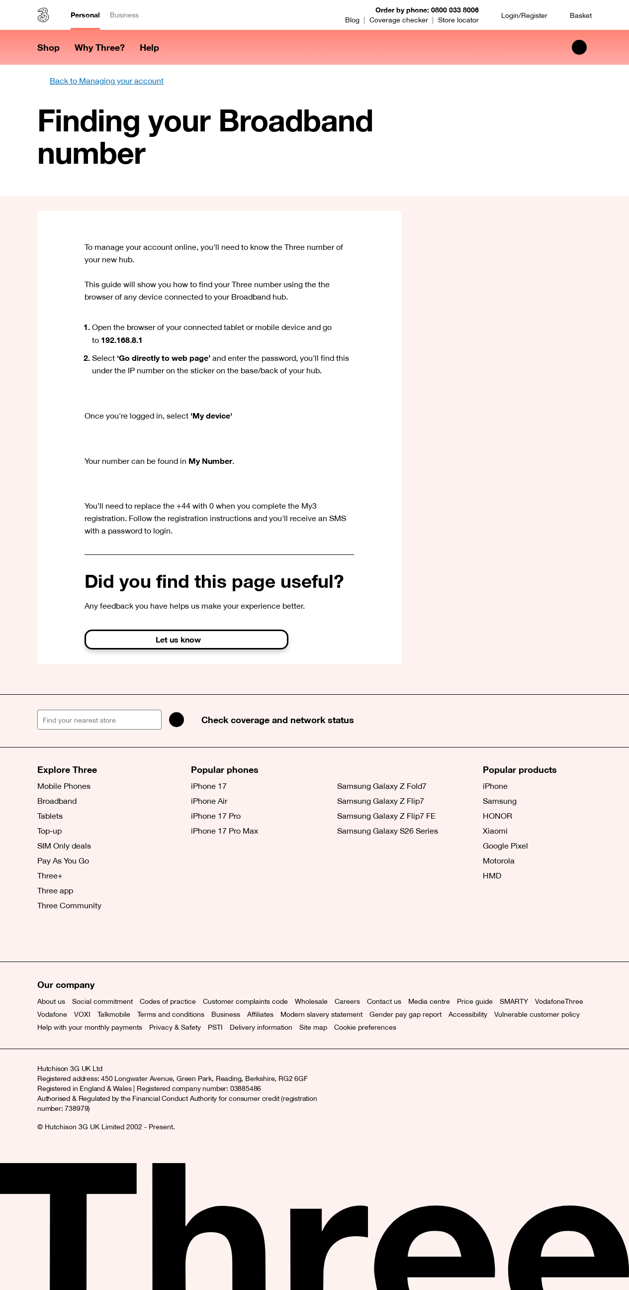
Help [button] (149, 47)
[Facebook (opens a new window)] (70, 937)
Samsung (500, 800)
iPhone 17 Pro (216, 815)
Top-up (49, 830)
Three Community (69, 905)
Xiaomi (495, 830)
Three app (55, 890)
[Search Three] (579, 47)
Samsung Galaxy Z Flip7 (380, 800)
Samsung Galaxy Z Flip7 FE (386, 815)
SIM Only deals (64, 845)
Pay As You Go (63, 860)
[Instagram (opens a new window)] (92, 937)
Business (124, 15)
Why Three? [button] (100, 47)
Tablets (50, 815)
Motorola (499, 860)
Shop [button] (48, 47)
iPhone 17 (209, 785)
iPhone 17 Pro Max (224, 830)
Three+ (50, 875)
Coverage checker (398, 20)
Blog (352, 20)
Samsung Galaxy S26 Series (387, 830)
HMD (492, 875)
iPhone (495, 785)
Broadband (57, 800)
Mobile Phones (63, 785)
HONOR (497, 815)
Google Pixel (505, 845)
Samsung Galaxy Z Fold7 (382, 785)
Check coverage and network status (277, 719)
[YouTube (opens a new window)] (114, 937)
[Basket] (574, 15)
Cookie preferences (365, 1027)
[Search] (176, 720)
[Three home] (43, 15)
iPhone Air (209, 800)
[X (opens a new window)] (47, 937)
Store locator (458, 20)
